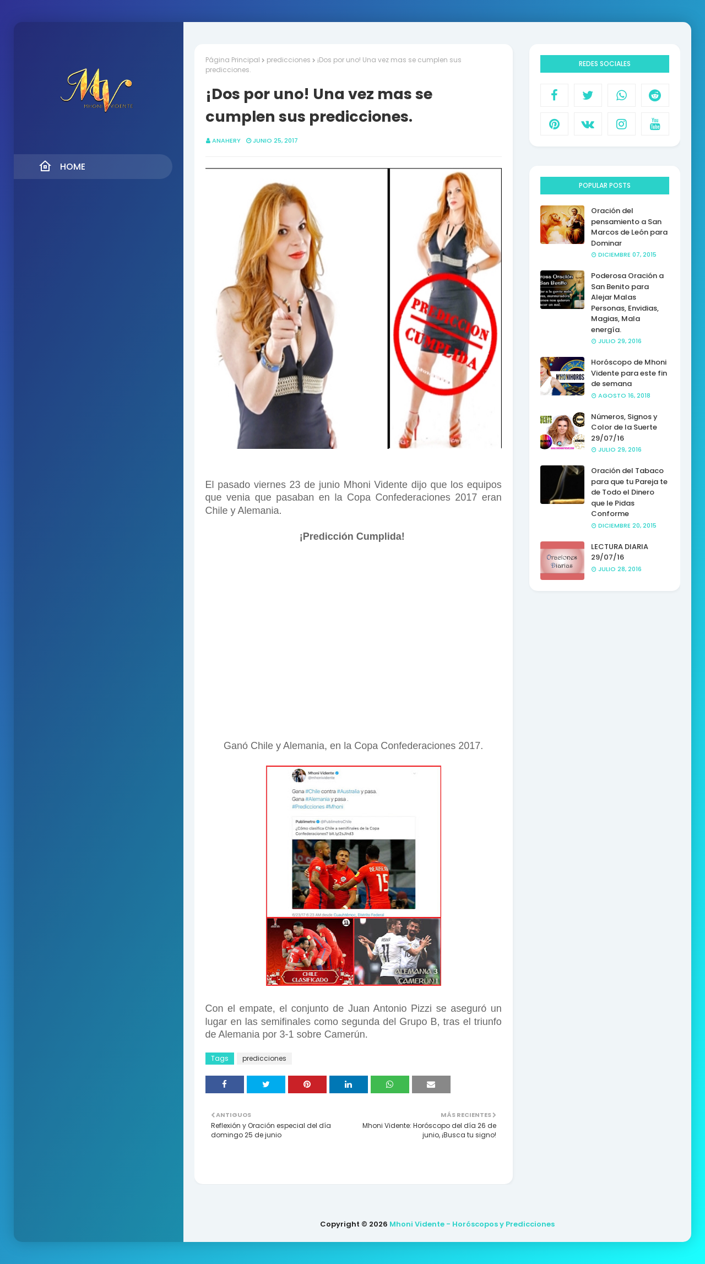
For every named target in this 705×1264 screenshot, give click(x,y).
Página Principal (232, 59)
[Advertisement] (353, 646)
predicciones (289, 59)
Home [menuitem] (62, 166)
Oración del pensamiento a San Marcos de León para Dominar (629, 226)
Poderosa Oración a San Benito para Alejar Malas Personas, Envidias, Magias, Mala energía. (627, 302)
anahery (226, 140)
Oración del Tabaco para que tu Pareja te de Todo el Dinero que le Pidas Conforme (629, 492)
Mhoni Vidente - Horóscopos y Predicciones (472, 1224)
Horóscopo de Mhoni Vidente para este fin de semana (629, 373)
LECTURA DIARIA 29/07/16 (619, 552)
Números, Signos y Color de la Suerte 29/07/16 (624, 427)
